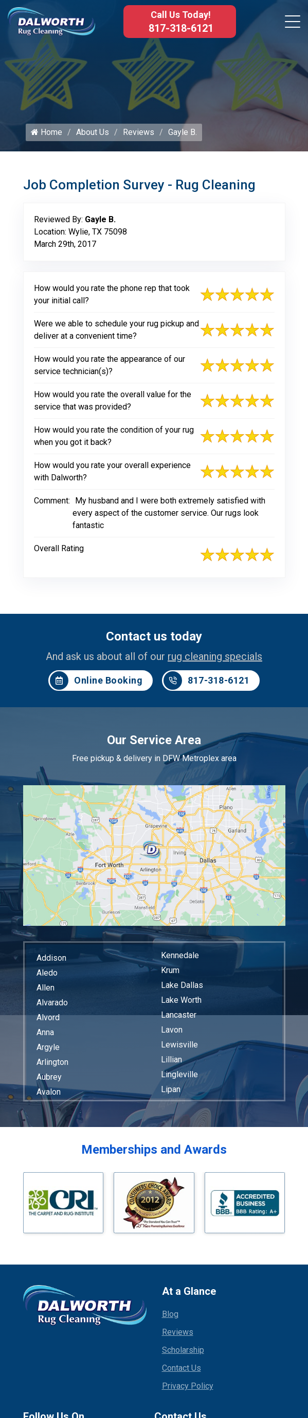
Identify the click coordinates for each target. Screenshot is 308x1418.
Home (46, 135)
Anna (45, 1035)
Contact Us (181, 1370)
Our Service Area (154, 742)
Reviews (138, 135)
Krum (170, 973)
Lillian (171, 1062)
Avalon (49, 1094)
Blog (170, 1317)
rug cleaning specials (215, 659)
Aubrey (49, 1079)
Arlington (52, 1065)
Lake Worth (181, 1002)
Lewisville (179, 1047)
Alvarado (52, 1005)
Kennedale (180, 958)
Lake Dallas (182, 988)
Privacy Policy (187, 1388)
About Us (92, 135)
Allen (46, 990)
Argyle (48, 1050)
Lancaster (178, 1017)
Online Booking (96, 683)
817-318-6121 (181, 28)
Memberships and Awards (154, 1152)
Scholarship (183, 1352)
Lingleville (179, 1077)
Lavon (172, 1032)
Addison (51, 960)
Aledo (47, 975)
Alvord (48, 1020)
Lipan (170, 1092)
